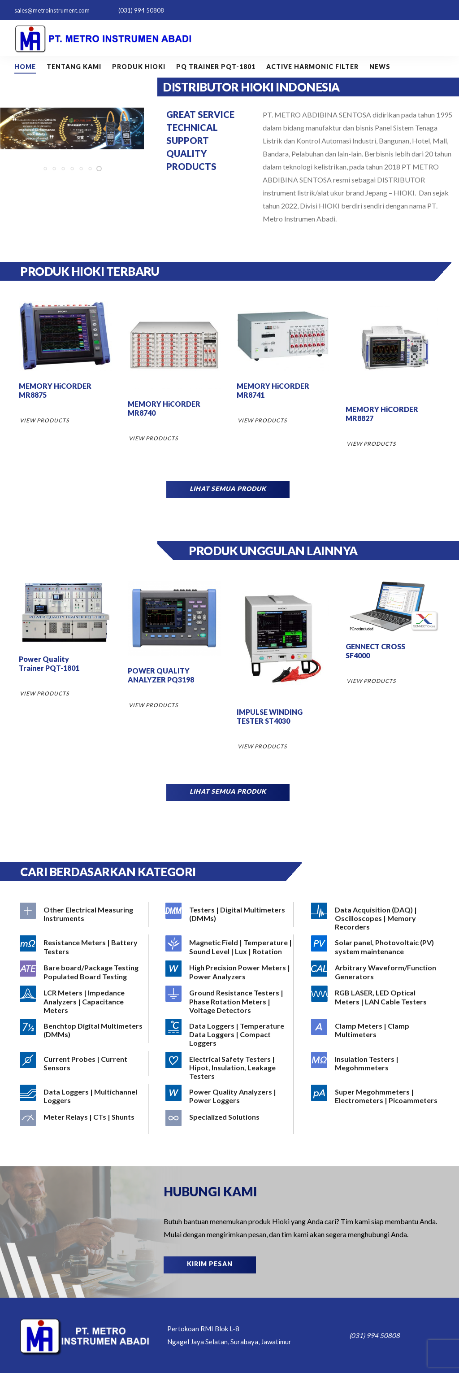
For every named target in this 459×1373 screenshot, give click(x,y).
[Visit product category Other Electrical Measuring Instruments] (83, 914)
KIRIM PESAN (210, 1264)
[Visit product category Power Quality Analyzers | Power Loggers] (229, 1096)
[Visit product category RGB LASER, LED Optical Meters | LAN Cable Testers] (375, 997)
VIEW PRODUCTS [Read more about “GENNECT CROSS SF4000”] (371, 681)
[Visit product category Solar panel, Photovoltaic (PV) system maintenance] (375, 947)
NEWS (379, 66)
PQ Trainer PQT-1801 (215, 66)
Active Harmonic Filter (312, 66)
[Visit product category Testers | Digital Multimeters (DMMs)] (229, 914)
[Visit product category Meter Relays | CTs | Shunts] (83, 1121)
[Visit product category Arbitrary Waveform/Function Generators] (375, 972)
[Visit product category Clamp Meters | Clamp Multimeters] (375, 1030)
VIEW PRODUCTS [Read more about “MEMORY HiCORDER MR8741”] (262, 420)
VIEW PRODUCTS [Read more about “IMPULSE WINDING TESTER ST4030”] (262, 746)
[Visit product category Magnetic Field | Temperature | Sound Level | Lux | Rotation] (229, 947)
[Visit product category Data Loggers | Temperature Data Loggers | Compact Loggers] (229, 1034)
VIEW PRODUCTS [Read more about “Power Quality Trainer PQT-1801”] (44, 693)
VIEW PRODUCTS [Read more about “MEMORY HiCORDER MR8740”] (153, 438)
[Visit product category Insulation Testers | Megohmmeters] (375, 1063)
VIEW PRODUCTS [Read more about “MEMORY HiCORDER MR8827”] (371, 443)
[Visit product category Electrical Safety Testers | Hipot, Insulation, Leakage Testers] (229, 1067)
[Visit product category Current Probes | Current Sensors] (83, 1063)
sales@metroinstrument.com (52, 10)
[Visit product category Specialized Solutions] (229, 1121)
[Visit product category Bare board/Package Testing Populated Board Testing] (83, 972)
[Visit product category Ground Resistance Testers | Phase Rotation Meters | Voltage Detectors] (229, 1001)
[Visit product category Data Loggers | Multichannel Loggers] (83, 1096)
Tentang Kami (74, 66)
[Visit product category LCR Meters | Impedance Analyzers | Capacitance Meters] (83, 1001)
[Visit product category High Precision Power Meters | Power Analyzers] (229, 972)
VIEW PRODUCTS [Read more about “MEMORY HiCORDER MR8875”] (44, 420)
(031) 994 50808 (141, 10)
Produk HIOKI (138, 66)
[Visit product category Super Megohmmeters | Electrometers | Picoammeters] (375, 1096)
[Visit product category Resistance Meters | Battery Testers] (83, 947)
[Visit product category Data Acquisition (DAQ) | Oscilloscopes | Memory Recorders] (375, 918)
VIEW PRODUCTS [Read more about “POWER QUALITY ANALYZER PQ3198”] (153, 705)
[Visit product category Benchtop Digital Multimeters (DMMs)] (83, 1030)
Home (25, 66)
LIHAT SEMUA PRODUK (228, 488)
